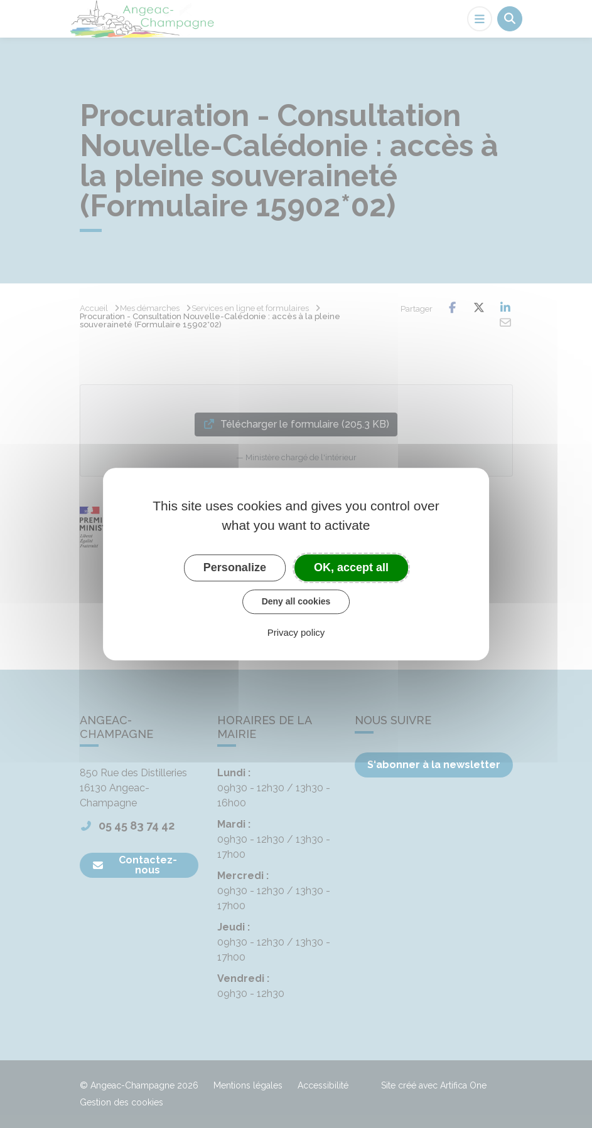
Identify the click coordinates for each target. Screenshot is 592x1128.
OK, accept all (351, 567)
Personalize (234, 567)
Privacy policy (296, 632)
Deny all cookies (296, 601)
